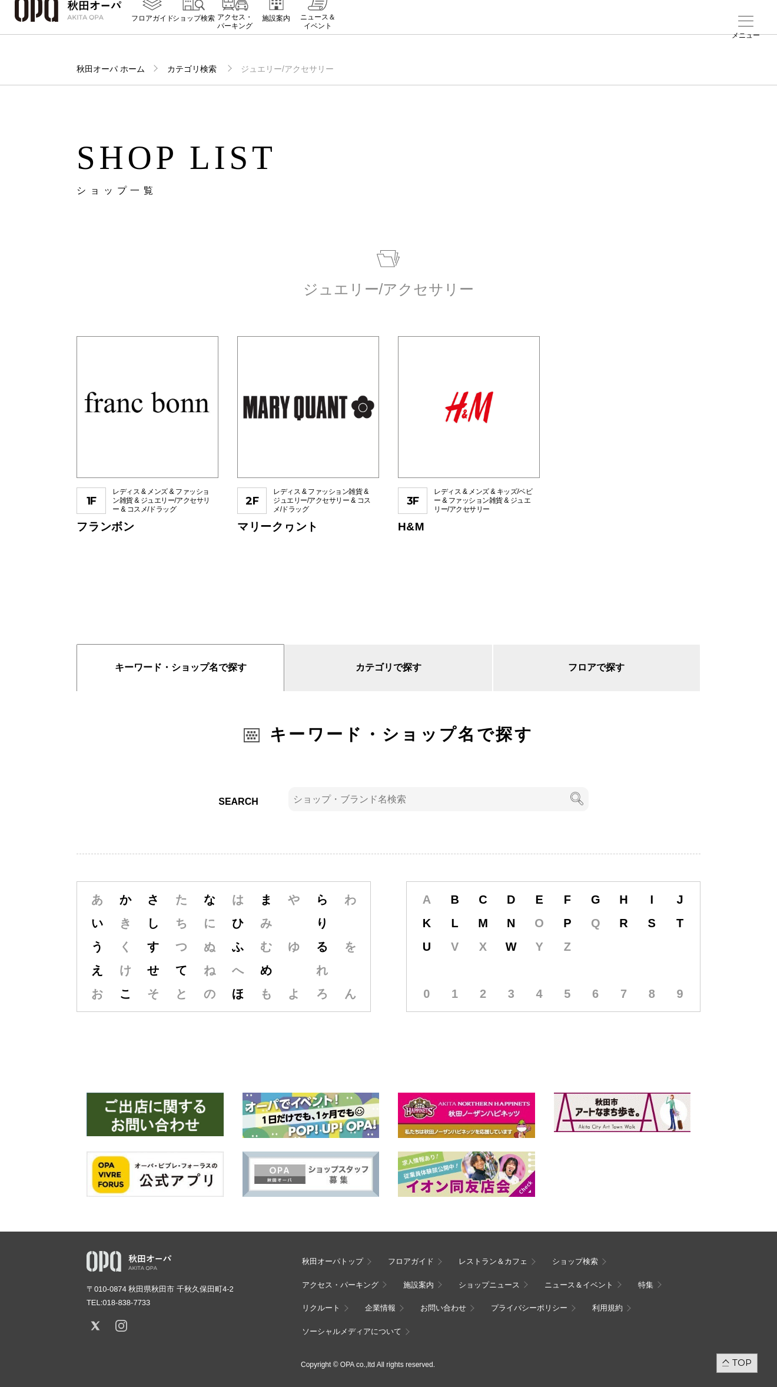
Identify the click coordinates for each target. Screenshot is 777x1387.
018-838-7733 (126, 1302)
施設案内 (276, 36)
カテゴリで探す (388, 667)
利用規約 (607, 1307)
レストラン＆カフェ (493, 1261)
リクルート (321, 1307)
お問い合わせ (443, 1307)
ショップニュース (489, 1284)
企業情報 (380, 1307)
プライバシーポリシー (529, 1307)
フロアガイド (152, 36)
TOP (742, 1362)
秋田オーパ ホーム (111, 69)
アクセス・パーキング (235, 39)
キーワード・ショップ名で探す (181, 667)
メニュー (746, 35)
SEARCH (238, 802)
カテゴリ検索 (193, 69)
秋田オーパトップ (332, 1261)
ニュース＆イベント (318, 39)
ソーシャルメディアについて (351, 1331)
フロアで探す (596, 667)
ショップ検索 (193, 36)
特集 (645, 1284)
